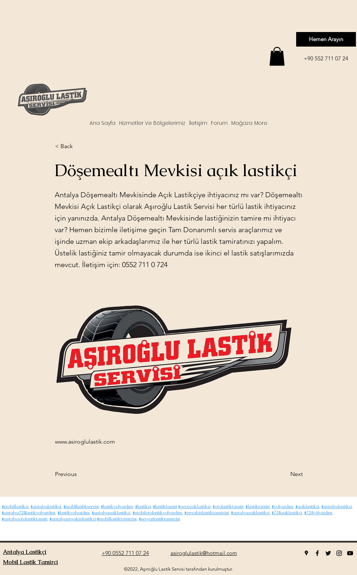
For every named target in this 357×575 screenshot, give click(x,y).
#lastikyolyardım (117, 506)
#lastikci (143, 506)
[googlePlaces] (306, 553)
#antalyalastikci (46, 506)
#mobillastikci (15, 506)
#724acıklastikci (287, 513)
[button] (277, 56)
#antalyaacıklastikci (111, 513)
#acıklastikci (307, 506)
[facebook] (317, 553)
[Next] (284, 474)
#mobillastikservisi (81, 506)
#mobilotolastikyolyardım (157, 513)
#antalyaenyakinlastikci (73, 519)
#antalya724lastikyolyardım (28, 513)
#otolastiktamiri (228, 506)
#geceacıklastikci (194, 506)
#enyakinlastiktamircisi (206, 513)
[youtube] (350, 553)
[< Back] (79, 146)
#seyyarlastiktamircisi (159, 519)
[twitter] (328, 553)
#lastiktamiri (165, 506)
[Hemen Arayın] (326, 39)
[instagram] (339, 553)
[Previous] (79, 474)
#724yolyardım (318, 513)
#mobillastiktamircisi (117, 519)
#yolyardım (282, 506)
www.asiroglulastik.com (85, 441)
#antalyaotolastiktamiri (24, 519)
